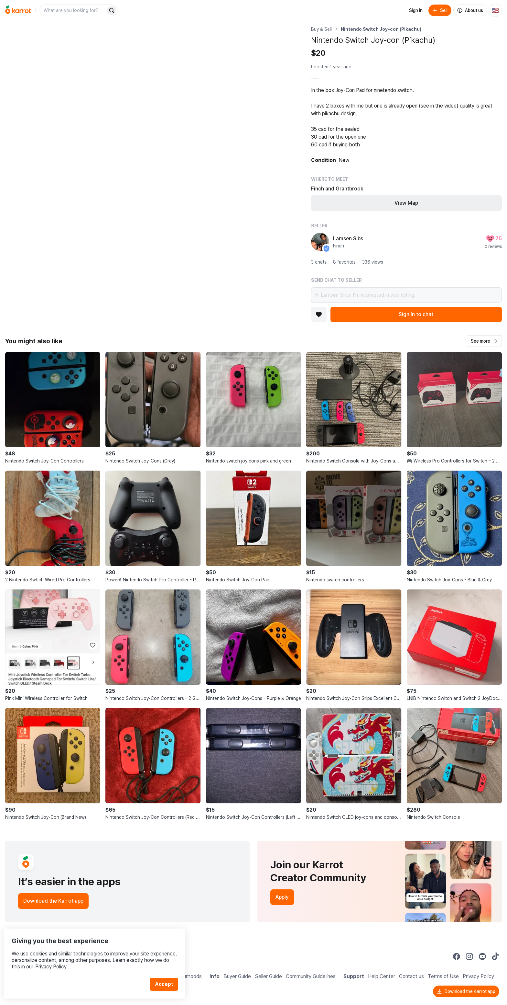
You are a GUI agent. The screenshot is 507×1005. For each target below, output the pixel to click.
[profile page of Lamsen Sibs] (320, 242)
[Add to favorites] (319, 314)
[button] (484, 341)
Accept (167, 972)
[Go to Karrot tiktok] (495, 956)
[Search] (111, 10)
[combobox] (73, 10)
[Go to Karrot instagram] (469, 956)
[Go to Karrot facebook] (456, 956)
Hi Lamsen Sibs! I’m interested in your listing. (406, 295)
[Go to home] (18, 10)
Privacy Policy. (86, 955)
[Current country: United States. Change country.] (495, 10)
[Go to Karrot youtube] (482, 956)
